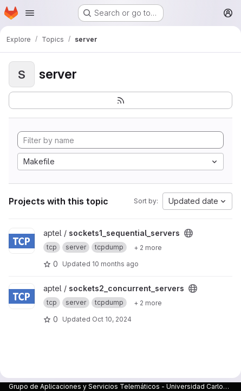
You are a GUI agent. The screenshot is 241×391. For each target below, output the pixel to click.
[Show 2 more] (148, 247)
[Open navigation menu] (29, 13)
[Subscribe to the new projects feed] (120, 100)
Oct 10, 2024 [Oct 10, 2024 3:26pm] (112, 319)
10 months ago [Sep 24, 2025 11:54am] (115, 264)
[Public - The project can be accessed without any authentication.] (188, 233)
